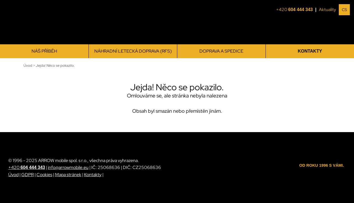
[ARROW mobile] (36, 22)
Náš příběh (44, 51)
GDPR (27, 175)
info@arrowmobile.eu (68, 167)
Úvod (13, 175)
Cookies (44, 175)
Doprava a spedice (221, 51)
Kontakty (310, 51)
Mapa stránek (68, 175)
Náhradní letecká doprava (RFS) (133, 51)
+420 (296, 9)
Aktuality (327, 9)
